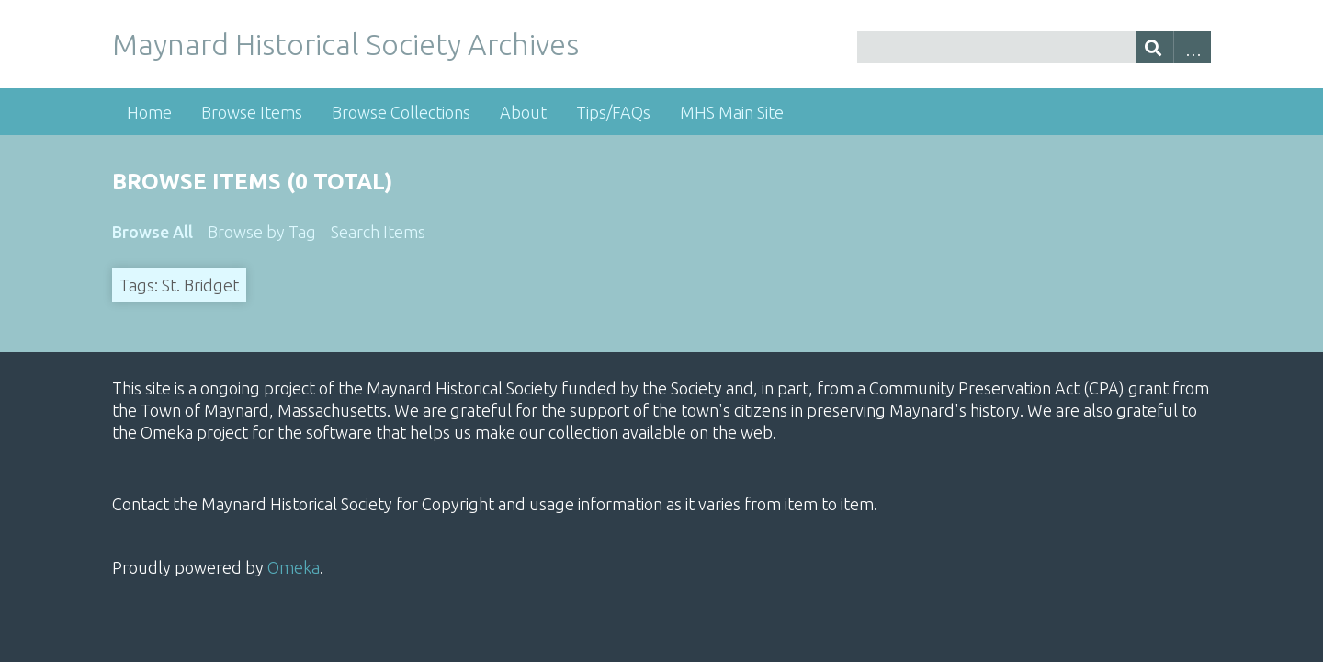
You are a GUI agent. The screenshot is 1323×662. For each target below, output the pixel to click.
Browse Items (251, 112)
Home (149, 112)
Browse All (152, 232)
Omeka (293, 567)
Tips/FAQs (613, 112)
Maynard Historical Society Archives (345, 44)
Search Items (378, 232)
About (523, 112)
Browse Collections (401, 112)
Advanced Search (1192, 47)
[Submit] (1155, 47)
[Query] (1034, 47)
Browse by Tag (262, 232)
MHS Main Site (732, 112)
